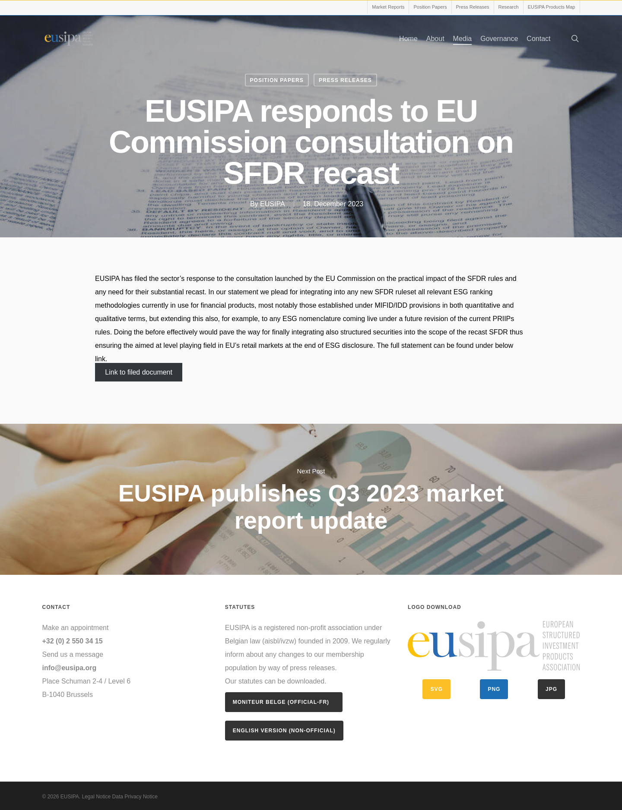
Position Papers (277, 80)
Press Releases (345, 80)
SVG (436, 689)
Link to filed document (138, 372)
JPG (551, 689)
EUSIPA (272, 204)
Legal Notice (96, 797)
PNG (494, 689)
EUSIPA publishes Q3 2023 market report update (311, 499)
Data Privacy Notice (134, 797)
